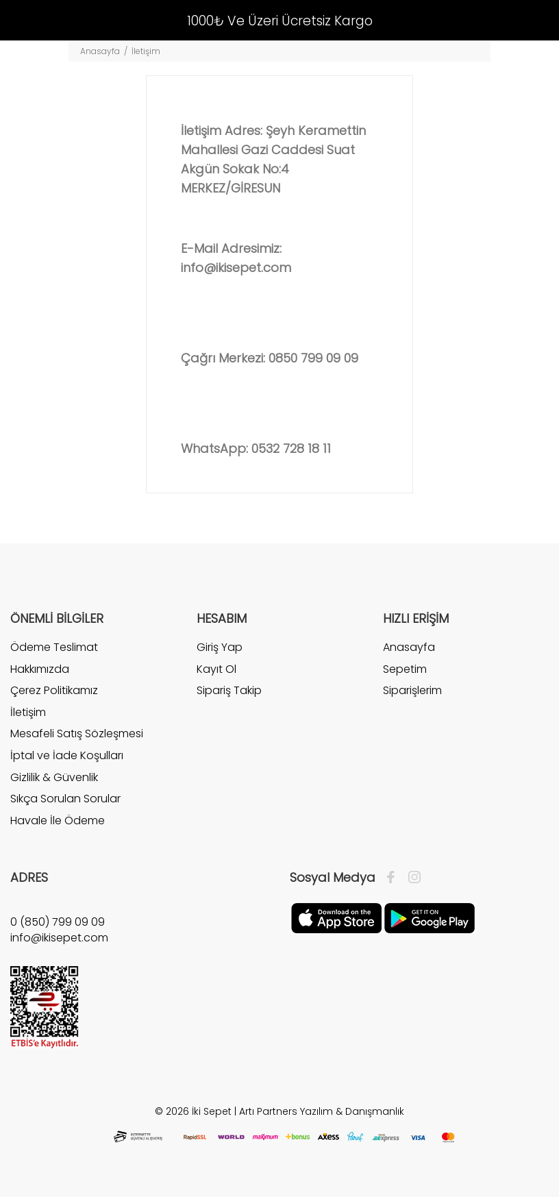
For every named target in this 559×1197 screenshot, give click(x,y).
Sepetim (405, 669)
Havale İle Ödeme (57, 820)
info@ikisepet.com (236, 267)
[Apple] (336, 917)
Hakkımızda (39, 669)
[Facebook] (394, 877)
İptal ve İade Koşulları (66, 755)
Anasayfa (100, 51)
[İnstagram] (411, 877)
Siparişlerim (412, 690)
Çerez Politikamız (54, 690)
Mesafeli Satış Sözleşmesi (76, 733)
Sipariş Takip (229, 690)
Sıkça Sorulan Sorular (65, 798)
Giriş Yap (220, 647)
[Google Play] (429, 917)
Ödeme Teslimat (54, 647)
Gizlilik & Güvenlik (54, 777)
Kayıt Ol (216, 669)
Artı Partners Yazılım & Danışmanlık (321, 1111)
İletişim (28, 712)
